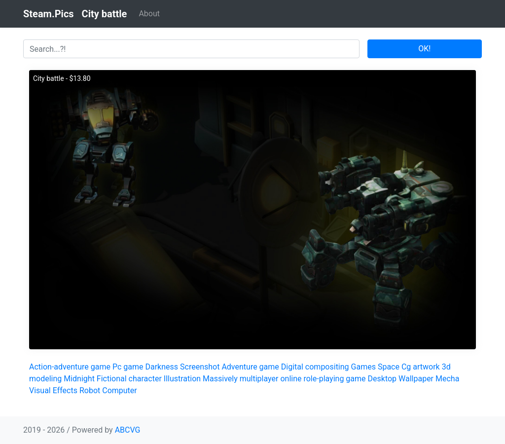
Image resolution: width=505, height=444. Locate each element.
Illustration (182, 378)
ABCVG (128, 430)
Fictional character (129, 378)
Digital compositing (315, 366)
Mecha (447, 378)
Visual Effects (53, 390)
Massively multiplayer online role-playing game (284, 378)
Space (388, 366)
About (149, 13)
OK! (424, 48)
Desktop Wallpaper (401, 378)
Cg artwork (420, 366)
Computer (119, 390)
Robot (89, 390)
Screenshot (199, 366)
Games (363, 366)
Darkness (161, 366)
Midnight (79, 378)
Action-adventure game (69, 366)
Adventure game (250, 366)
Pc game (128, 366)
